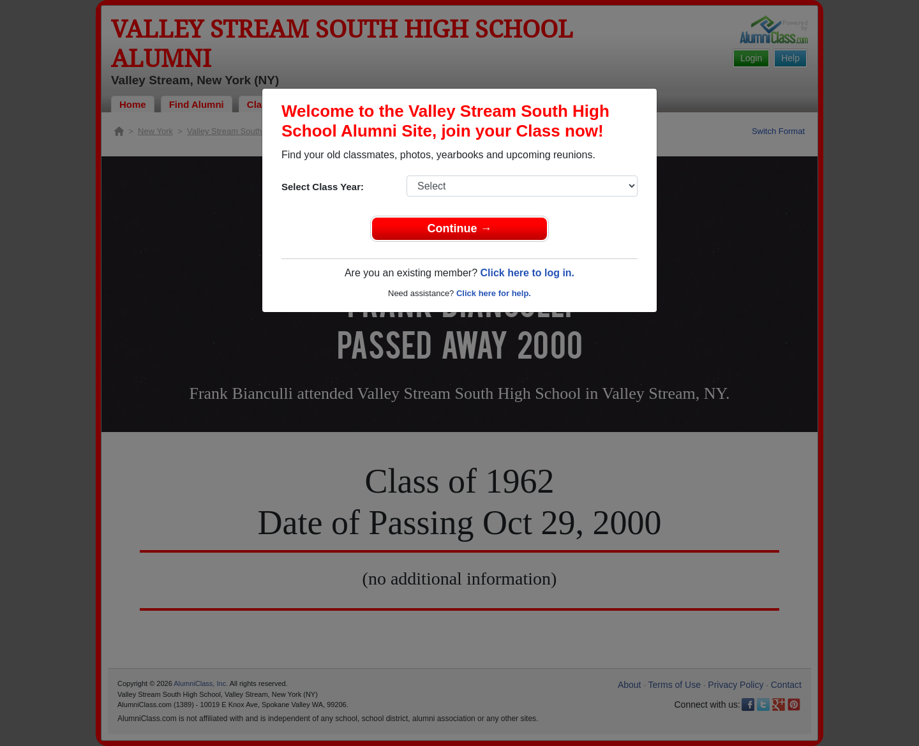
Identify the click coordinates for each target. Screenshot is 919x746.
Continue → (460, 228)
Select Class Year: (322, 186)
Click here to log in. (527, 272)
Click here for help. (493, 293)
